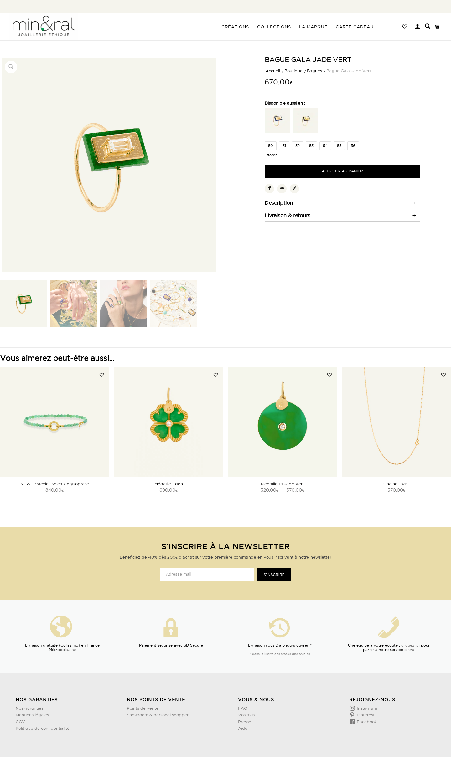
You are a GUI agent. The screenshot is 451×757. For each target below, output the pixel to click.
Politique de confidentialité (43, 728)
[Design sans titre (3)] (43, 26)
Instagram (366, 708)
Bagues (314, 71)
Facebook (366, 721)
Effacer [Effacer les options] (271, 155)
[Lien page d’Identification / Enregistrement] (417, 27)
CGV (20, 721)
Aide (242, 728)
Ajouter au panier (342, 171)
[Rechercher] (427, 26)
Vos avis (246, 715)
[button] (102, 374)
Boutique (293, 71)
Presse (244, 721)
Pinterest (365, 715)
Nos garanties (29, 708)
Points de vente (142, 708)
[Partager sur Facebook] (269, 188)
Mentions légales (32, 715)
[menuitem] (235, 26)
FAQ (242, 708)
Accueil (273, 71)
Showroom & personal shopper (158, 715)
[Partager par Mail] (282, 188)
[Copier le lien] (294, 188)
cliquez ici (410, 645)
